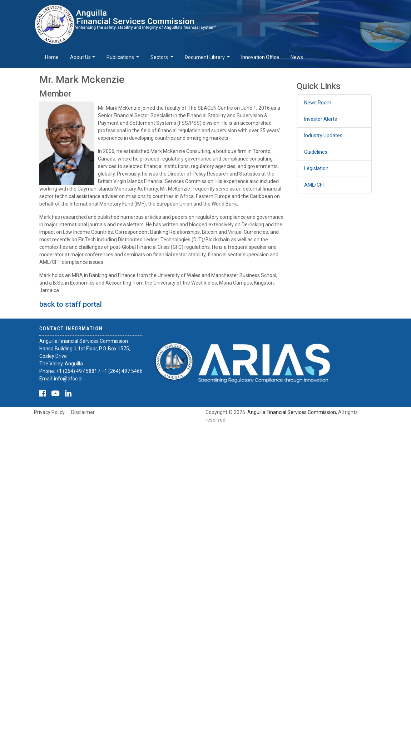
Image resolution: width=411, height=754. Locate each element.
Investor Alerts (320, 119)
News (297, 57)
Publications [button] (121, 57)
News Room (317, 102)
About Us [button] (80, 57)
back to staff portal (70, 304)
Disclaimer (83, 412)
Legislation (316, 168)
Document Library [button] (205, 57)
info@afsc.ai (68, 378)
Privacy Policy (49, 412)
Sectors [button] (159, 57)
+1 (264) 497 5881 (76, 371)
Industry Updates (323, 135)
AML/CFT (315, 185)
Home (52, 57)
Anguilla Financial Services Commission (291, 412)
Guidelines (315, 152)
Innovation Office (260, 57)
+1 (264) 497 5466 (122, 371)
